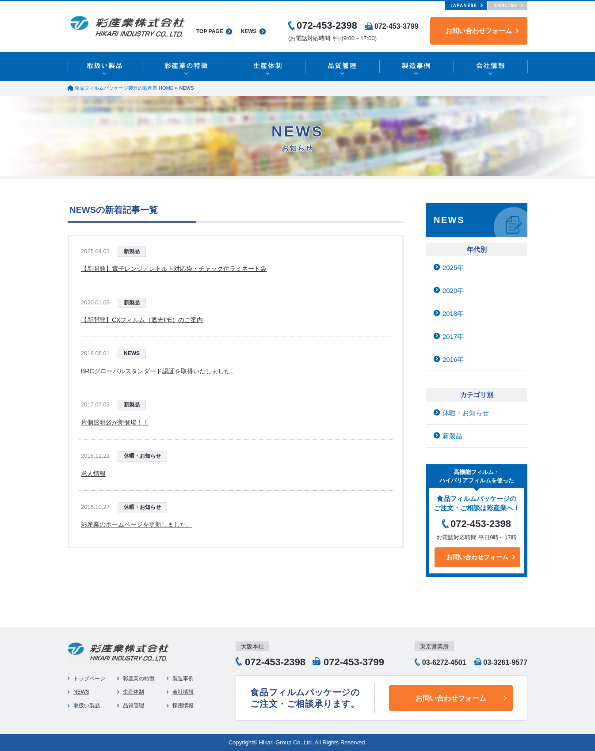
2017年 (453, 336)
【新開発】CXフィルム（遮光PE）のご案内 (142, 319)
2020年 (453, 290)
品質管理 (133, 705)
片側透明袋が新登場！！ (115, 422)
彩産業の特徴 (139, 678)
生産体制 (133, 692)
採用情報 (183, 705)
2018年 (453, 313)
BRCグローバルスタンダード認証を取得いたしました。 (158, 371)
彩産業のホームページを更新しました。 (136, 524)
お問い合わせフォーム (479, 30)
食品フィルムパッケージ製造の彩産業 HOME (124, 88)
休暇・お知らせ (142, 456)
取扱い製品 (86, 705)
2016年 (453, 359)
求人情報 (93, 473)
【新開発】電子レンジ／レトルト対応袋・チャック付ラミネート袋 (174, 268)
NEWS (249, 31)
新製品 (132, 251)
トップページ (89, 678)
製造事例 (183, 678)
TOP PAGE (209, 31)
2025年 (453, 267)
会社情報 (183, 692)
